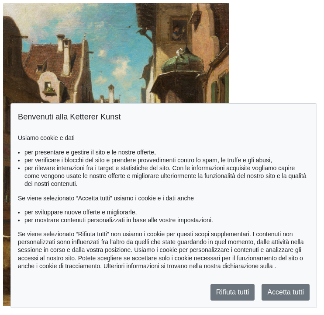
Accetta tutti (285, 292)
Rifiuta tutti (232, 292)
